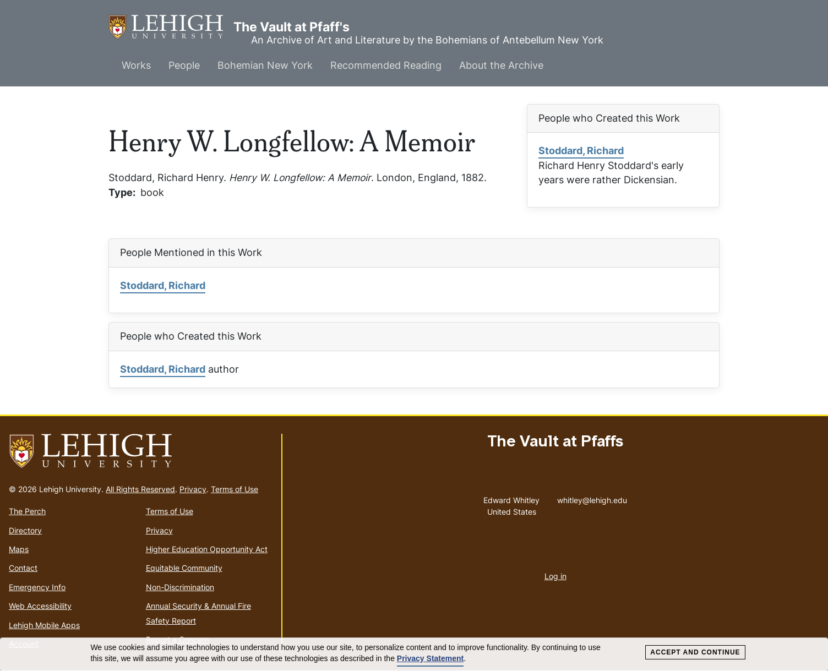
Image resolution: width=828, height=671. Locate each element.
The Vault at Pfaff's (170, 27)
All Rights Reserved (140, 489)
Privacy (192, 489)
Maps (19, 549)
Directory (25, 530)
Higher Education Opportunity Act (207, 549)
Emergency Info (37, 587)
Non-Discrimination (180, 587)
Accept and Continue (695, 652)
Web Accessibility (40, 606)
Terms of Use (234, 489)
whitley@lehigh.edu (592, 497)
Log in (555, 576)
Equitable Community (184, 568)
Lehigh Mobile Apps (44, 625)
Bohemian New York (265, 65)
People (184, 65)
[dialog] (414, 654)
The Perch (27, 511)
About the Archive (501, 65)
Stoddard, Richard (581, 150)
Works (136, 65)
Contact (23, 568)
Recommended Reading (386, 65)
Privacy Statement (430, 658)
